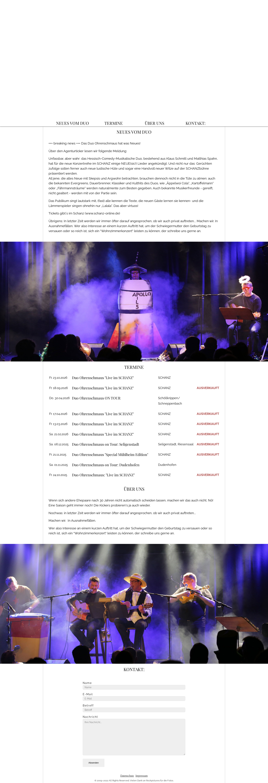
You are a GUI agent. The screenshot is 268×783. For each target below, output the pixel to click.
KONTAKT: (195, 123)
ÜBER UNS (154, 123)
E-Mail (88, 694)
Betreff (88, 705)
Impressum (142, 775)
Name (87, 683)
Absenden (93, 762)
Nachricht (90, 717)
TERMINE (113, 123)
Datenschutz (127, 775)
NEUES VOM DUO (72, 123)
